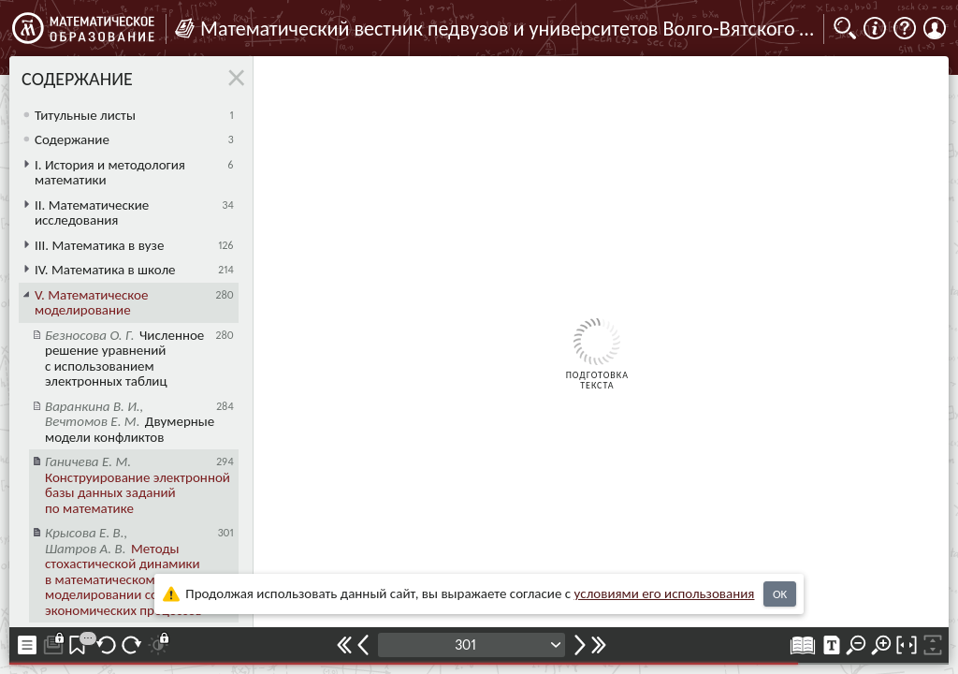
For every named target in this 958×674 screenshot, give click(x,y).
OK (780, 594)
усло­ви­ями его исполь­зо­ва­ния (664, 593)
